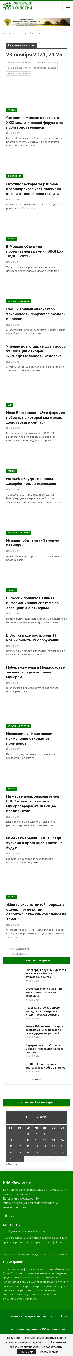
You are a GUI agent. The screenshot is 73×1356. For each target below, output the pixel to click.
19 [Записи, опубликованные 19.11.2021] (44, 1146)
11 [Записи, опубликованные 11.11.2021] (36, 1140)
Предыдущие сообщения (20, 949)
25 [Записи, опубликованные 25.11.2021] (36, 1152)
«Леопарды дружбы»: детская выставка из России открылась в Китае (46, 973)
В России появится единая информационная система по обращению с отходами (32, 603)
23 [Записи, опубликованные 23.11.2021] (19, 1152)
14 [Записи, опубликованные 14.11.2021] (62, 1140)
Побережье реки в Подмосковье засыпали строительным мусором (35, 672)
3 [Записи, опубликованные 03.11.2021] (28, 1133)
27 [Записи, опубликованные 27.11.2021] (53, 1152)
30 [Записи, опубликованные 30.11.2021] (19, 1158)
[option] (36, 1021)
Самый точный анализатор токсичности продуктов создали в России (36, 314)
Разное (12, 110)
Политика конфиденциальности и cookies (36, 1316)
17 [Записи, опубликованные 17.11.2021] (28, 1146)
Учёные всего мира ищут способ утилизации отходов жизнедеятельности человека (36, 351)
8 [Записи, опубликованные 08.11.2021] (11, 1140)
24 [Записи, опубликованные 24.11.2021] (28, 1152)
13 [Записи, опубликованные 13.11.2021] (53, 1140)
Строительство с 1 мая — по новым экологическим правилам (44, 992)
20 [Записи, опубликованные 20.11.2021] (53, 1146)
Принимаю (26, 1351)
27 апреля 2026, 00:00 (45, 63)
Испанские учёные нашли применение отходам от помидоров (29, 738)
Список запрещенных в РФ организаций (36, 1329)
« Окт (9, 1164)
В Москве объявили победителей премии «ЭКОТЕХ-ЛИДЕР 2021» (34, 251)
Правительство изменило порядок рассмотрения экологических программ (43, 1011)
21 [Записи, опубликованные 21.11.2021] (62, 1146)
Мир (10, 405)
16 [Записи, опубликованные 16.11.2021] (19, 1146)
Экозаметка (14, 176)
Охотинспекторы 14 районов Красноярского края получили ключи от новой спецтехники (33, 189)
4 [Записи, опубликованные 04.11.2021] (36, 1133)
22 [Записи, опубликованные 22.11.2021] (11, 1152)
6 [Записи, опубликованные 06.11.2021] (53, 1133)
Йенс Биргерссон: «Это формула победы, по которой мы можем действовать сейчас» (35, 417)
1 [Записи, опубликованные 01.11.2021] (11, 1133)
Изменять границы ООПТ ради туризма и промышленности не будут (34, 843)
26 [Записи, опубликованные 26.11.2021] (44, 1152)
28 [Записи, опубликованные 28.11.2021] (62, 1152)
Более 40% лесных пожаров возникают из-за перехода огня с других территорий (44, 1030)
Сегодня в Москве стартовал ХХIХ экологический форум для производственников (34, 122)
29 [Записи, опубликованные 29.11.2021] (11, 1158)
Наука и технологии (19, 301)
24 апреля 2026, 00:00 (19, 68)
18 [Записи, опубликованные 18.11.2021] (36, 1146)
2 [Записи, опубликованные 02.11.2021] (19, 1133)
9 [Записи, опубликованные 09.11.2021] (19, 1140)
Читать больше (48, 1352)
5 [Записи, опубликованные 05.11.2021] (44, 1133)
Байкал (12, 789)
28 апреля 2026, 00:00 (19, 63)
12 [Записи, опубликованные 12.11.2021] (44, 1140)
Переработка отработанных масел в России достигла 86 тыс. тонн (44, 1049)
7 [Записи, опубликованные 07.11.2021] (62, 1133)
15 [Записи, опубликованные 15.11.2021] (11, 1146)
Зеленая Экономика (19, 532)
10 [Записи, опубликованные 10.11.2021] (28, 1140)
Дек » (17, 1164)
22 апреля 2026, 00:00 (19, 73)
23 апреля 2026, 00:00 (45, 68)
